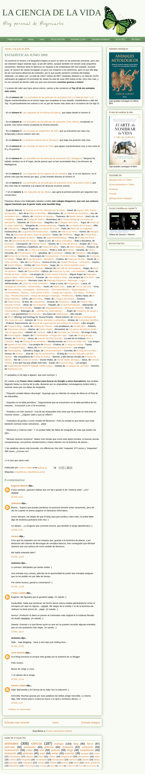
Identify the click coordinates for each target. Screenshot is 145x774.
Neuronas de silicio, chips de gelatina (32, 234)
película (49, 747)
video (97, 756)
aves (42, 753)
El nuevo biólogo (69, 219)
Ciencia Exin (90, 234)
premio (65, 762)
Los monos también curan (72, 265)
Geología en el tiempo (15, 286)
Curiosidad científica (88, 320)
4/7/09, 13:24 (17, 679)
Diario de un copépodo (81, 228)
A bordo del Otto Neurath (50, 338)
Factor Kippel (45, 329)
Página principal (15, 39)
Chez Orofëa (41, 265)
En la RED (120, 39)
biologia (85, 753)
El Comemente (40, 335)
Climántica (64, 301)
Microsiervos (34, 314)
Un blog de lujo (84, 335)
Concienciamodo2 (52, 350)
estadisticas (20, 472)
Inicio (55, 722)
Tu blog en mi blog (74, 344)
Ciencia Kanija (66, 363)
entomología (29, 766)
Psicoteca (80, 253)
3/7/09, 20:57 (17, 631)
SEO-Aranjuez (26, 277)
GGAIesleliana (12, 292)
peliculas (28, 753)
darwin (85, 759)
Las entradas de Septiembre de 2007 (40, 131)
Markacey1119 (15, 369)
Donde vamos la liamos (56, 274)
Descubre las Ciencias (68, 332)
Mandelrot (49, 259)
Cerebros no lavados (43, 216)
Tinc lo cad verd (83, 286)
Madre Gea (58, 286)
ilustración (10, 753)
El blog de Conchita (86, 350)
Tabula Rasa (36, 222)
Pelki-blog (20, 338)
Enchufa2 (9, 244)
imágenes (71, 766)
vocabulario (41, 759)
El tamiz (70, 250)
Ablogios (94, 231)
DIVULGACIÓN (58, 39)
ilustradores (15, 756)
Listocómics (38, 301)
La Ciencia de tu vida (49, 228)
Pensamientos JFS (27, 253)
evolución (87, 747)
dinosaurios (83, 756)
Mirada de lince (12, 274)
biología (59, 743)
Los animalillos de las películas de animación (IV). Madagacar (52, 158)
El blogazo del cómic (68, 222)
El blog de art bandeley (34, 341)
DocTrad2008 (39, 305)
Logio (82, 280)
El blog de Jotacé (35, 219)
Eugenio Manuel (19, 485)
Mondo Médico (15, 265)
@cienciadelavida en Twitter (121, 184)
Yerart (91, 250)
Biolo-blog (37, 298)
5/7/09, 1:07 (17, 703)
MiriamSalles (34, 286)
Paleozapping (14, 350)
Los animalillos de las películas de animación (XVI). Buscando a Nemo (57, 182)
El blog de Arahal (41, 356)
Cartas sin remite (29, 359)
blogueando (66, 756)
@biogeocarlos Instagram (120, 198)
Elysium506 (33, 271)
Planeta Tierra (39, 244)
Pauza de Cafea (50, 247)
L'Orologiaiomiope (16, 347)
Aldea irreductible (37, 213)
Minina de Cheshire (74, 308)
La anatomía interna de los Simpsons (40, 140)
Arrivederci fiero (12, 216)
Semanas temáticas (101, 39)
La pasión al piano (25, 237)
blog (76, 743)
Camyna (41, 332)
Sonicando (84, 262)
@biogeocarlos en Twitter (120, 180)
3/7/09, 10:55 (17, 556)
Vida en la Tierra (69, 231)
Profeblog (9, 219)
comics (12, 759)
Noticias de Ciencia (42, 326)
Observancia (14, 301)
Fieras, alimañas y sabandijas (51, 320)
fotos (41, 756)
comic (97, 753)
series (55, 753)
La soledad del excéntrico (76, 213)
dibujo (97, 759)
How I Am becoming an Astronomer (54, 347)
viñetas (53, 762)
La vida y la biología (37, 250)
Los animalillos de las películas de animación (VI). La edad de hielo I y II (58, 97)
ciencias (73, 759)
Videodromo (13, 228)
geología (13, 762)
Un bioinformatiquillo (70, 305)
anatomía (67, 747)
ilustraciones (12, 750)
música (41, 762)
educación (14, 765)
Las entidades (78, 271)
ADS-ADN (89, 277)
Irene (42, 39)
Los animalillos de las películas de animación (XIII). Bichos (50, 121)
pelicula (55, 750)
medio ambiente (92, 762)
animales (12, 743)
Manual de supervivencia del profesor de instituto (55, 323)
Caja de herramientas (44, 353)
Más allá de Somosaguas (68, 268)
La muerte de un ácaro (80, 225)
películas (10, 747)
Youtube (112, 194)
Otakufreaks (62, 314)
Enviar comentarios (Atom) (59, 731)
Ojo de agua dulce (14, 332)
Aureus (19, 353)
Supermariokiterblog (56, 237)
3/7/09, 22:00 (17, 646)
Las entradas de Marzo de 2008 (37, 146)
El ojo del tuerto (33, 259)
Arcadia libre (79, 326)
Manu (76, 762)
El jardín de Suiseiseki (31, 268)
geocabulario (91, 766)
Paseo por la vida (76, 259)
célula (60, 766)
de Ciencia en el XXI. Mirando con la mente (44, 210)
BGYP (11, 317)
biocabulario (58, 759)
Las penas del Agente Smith (82, 329)
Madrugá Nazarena (56, 280)
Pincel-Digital (14, 335)
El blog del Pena (86, 237)
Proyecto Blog (14, 326)
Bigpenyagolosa (79, 289)
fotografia (25, 759)
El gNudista (56, 253)
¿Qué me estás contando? (35, 283)
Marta (31, 39)
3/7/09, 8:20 (17, 497)
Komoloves (10, 250)
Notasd (47, 344)
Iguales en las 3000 (17, 344)
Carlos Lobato (18, 593)
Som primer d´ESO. (40, 292)
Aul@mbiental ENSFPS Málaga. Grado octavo (30, 366)
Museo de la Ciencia (18, 256)
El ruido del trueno (68, 244)
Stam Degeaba (77, 247)
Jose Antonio (18, 652)
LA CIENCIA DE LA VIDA (51, 12)
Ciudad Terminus (68, 262)
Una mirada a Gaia (57, 277)
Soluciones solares (17, 329)
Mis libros (136, 39)
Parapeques (73, 283)
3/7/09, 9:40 (17, 530)
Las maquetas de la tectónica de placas (41, 112)
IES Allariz (79, 292)
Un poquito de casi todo (77, 366)
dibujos (29, 756)
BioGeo (24, 292)
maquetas (27, 762)
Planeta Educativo (20, 295)
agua (52, 766)
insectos (70, 753)
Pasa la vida (86, 301)
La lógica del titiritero (64, 298)
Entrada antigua (90, 722)
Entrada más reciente (17, 722)
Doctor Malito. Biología (68, 359)
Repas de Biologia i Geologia (45, 295)
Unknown (16, 503)
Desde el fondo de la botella (18, 308)
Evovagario (28, 289)
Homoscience (51, 256)
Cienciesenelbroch (60, 289)
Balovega (72, 280)
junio (42, 472)
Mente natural (76, 216)
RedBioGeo (67, 295)
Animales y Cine (78, 39)
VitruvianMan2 (12, 311)
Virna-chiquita (14, 289)
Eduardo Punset (12, 305)
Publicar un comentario (19, 709)
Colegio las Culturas (61, 292)
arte (42, 750)
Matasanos (20, 280)
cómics (52, 756)
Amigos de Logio (58, 335)
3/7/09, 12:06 (17, 586)
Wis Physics (34, 262)
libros (90, 743)
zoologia (43, 766)
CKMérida (67, 234)
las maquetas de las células (37, 192)
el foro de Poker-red (76, 341)
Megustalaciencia (53, 308)
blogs (70, 750)
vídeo (29, 750)
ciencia (36, 743)
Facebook (113, 189)
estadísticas (33, 472)
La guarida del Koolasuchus (34, 231)
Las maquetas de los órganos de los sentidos (45, 173)
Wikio (24, 274)
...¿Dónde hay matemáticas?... (49, 311)
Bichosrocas (43, 289)
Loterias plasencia (47, 225)
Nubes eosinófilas (63, 240)
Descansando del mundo (24, 240)
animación (30, 747)
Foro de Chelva (68, 256)
